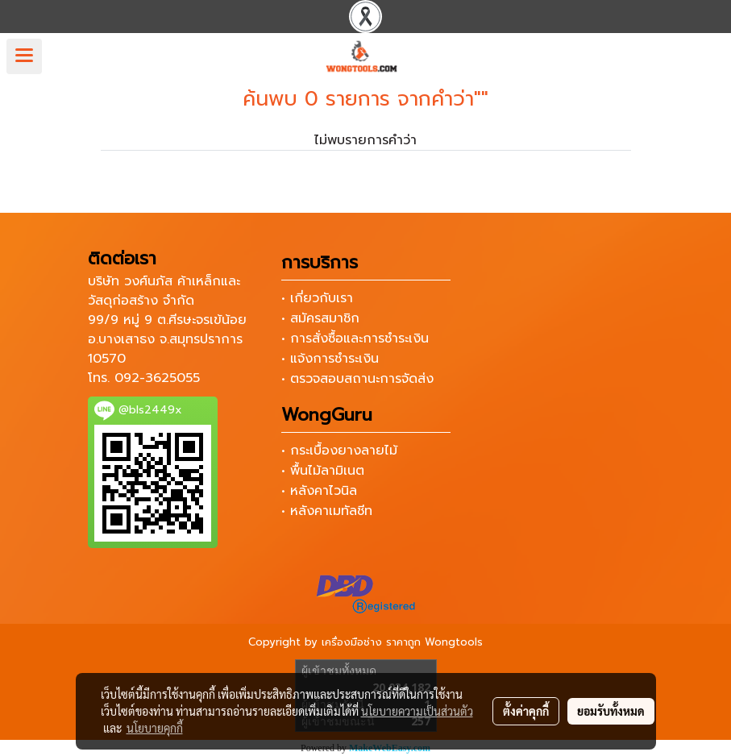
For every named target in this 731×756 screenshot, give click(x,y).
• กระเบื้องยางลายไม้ (339, 450)
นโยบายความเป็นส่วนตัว (417, 711)
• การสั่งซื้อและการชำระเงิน (355, 338)
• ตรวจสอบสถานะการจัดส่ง (357, 378)
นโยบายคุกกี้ (155, 728)
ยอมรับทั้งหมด (611, 711)
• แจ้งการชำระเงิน (330, 358)
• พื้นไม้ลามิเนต (322, 470)
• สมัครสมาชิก (320, 318)
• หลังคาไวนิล (319, 491)
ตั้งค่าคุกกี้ (526, 711)
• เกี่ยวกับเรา (317, 298)
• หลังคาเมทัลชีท (326, 511)
